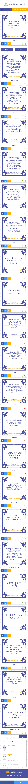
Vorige (7, 50)
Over (15, 775)
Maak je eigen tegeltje (20, 9)
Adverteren (9, 775)
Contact (19, 775)
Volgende (21, 50)
